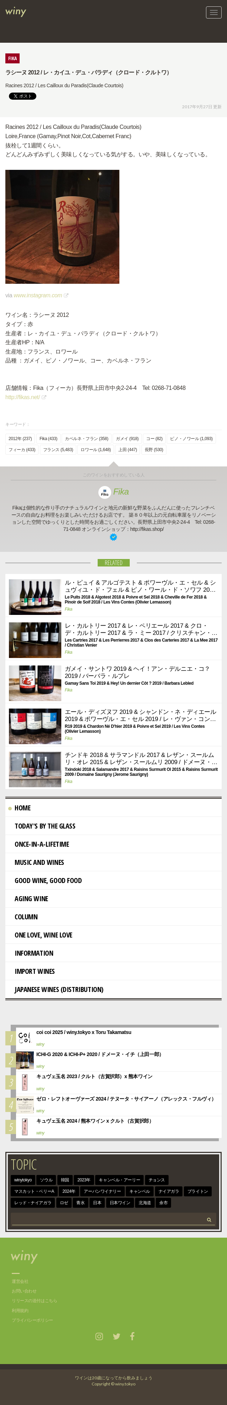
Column (22, 916)
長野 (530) (154, 449)
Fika (113, 491)
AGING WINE (28, 898)
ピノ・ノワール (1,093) (191, 438)
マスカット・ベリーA (34, 1191)
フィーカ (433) (22, 449)
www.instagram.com (38, 295)
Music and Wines (36, 862)
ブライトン (197, 1191)
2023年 (84, 1179)
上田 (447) (127, 449)
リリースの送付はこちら (34, 1300)
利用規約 (20, 1310)
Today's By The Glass (42, 826)
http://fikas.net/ (22, 397)
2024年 (69, 1191)
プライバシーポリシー (32, 1320)
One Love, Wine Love (40, 935)
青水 (80, 1202)
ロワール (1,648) (95, 449)
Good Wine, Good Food (45, 880)
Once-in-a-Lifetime (38, 844)
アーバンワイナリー (102, 1191)
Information (30, 953)
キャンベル (139, 1191)
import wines (31, 971)
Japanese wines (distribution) (55, 989)
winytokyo (23, 1179)
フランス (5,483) (58, 449)
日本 (97, 1202)
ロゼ (64, 1202)
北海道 (145, 1202)
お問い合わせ (24, 1291)
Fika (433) (48, 438)
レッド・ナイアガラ (32, 1202)
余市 (163, 1202)
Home (19, 808)
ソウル (46, 1179)
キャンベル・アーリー (119, 1179)
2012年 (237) (20, 438)
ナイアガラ (169, 1191)
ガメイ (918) (127, 438)
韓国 (65, 1179)
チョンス (157, 1179)
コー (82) (154, 438)
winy (40, 1044)
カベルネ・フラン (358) (86, 438)
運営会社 (20, 1281)
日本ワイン (120, 1202)
